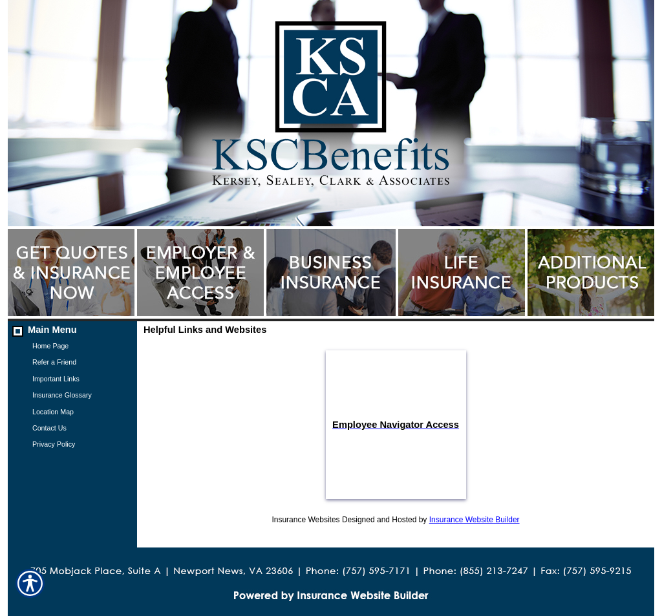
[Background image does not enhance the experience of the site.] (72, 329)
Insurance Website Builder (474, 519)
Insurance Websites (305, 519)
